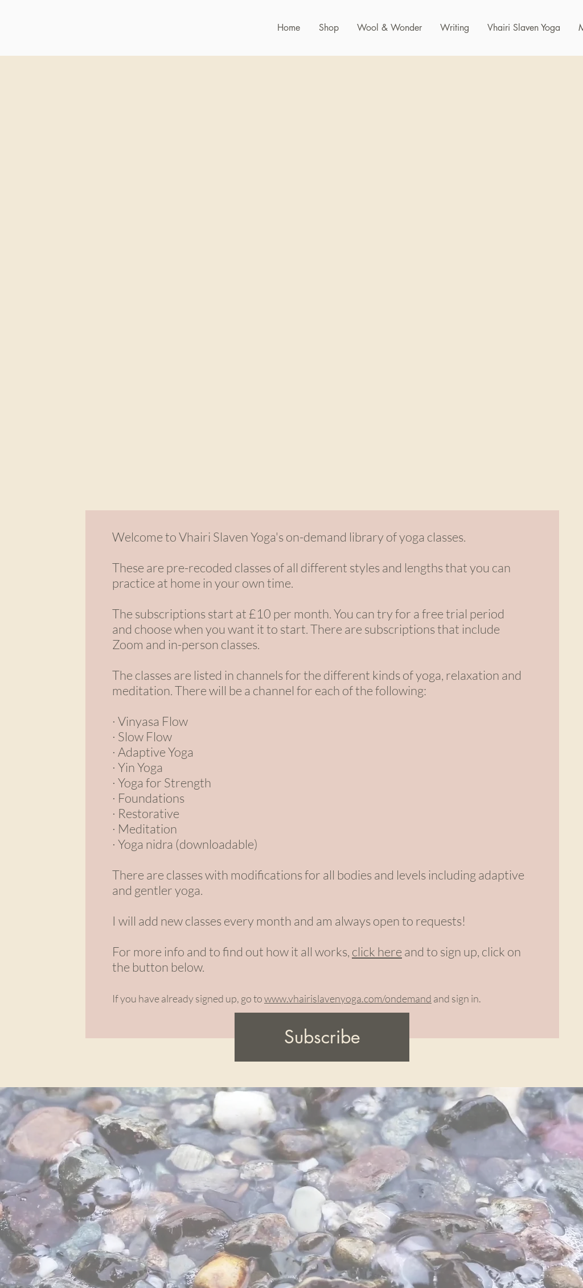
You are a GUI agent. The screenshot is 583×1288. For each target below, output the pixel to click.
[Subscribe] (322, 1037)
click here (377, 951)
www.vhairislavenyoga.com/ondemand (348, 998)
